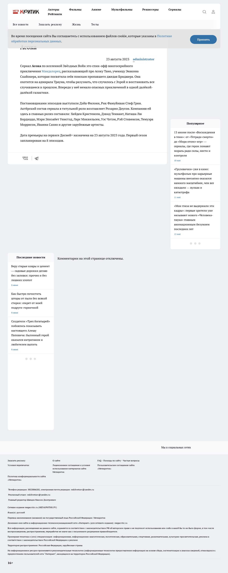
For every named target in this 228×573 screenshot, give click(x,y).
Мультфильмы (121, 9)
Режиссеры (150, 9)
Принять (203, 39)
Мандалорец (51, 71)
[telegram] (37, 158)
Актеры (53, 9)
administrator (143, 59)
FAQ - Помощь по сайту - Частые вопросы (118, 460)
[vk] (25, 158)
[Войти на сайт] (213, 11)
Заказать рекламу (50, 24)
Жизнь (76, 24)
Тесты (95, 24)
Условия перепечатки (18, 465)
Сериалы (175, 9)
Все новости (20, 24)
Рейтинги (55, 14)
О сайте (56, 460)
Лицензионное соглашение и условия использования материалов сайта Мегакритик (71, 468)
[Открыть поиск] (204, 11)
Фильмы (75, 9)
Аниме (96, 9)
